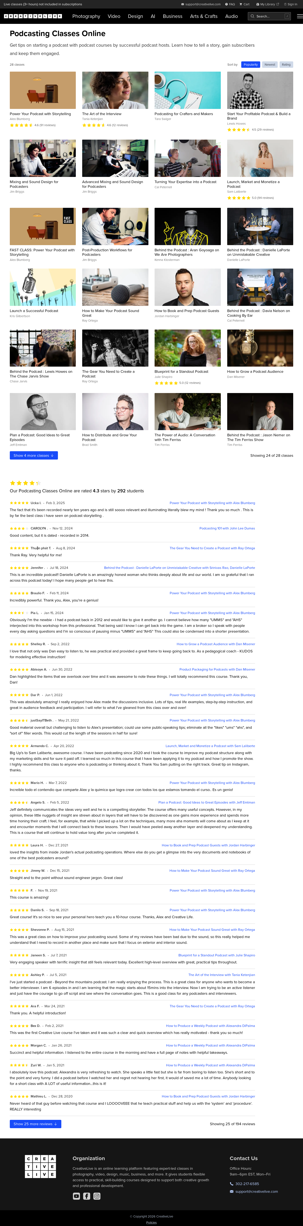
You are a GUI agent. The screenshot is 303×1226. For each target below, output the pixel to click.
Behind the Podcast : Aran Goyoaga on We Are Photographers (187, 252)
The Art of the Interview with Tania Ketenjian (221, 975)
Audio (231, 16)
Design (135, 16)
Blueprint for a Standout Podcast (181, 371)
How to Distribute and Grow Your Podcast (109, 437)
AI (153, 16)
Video (114, 16)
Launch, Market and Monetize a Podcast (253, 184)
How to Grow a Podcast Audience (255, 371)
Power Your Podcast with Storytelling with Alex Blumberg (212, 503)
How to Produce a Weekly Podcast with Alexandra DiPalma (210, 1026)
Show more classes (34, 455)
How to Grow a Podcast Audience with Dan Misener (216, 644)
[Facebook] (86, 1196)
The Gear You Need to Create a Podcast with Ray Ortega (212, 548)
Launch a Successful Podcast (34, 310)
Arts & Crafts (204, 16)
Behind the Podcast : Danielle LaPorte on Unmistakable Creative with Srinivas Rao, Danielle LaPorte (179, 568)
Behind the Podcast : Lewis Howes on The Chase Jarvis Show (41, 374)
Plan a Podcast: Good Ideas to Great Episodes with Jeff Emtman (206, 802)
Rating (286, 64)
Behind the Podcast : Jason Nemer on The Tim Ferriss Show (258, 437)
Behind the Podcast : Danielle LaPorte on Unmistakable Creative (258, 252)
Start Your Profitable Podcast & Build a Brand (258, 116)
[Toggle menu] (300, 16)
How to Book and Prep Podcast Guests (187, 310)
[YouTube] (76, 1196)
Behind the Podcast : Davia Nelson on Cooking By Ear (258, 313)
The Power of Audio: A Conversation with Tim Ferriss (185, 437)
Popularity (251, 64)
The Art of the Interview (101, 113)
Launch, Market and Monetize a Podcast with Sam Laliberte (210, 746)
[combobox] (269, 16)
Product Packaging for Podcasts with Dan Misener (217, 669)
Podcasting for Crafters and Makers (184, 113)
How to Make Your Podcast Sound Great (110, 313)
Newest (270, 64)
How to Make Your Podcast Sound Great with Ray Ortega (212, 871)
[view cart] (245, 4)
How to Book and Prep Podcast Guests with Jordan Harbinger (208, 845)
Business (172, 16)
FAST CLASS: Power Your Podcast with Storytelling (42, 252)
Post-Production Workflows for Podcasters (107, 252)
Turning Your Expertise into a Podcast (185, 181)
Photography (86, 16)
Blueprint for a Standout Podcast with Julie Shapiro (216, 955)
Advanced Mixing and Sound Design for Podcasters (112, 184)
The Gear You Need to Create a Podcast (108, 374)
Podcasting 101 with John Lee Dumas (227, 528)
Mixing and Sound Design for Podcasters (34, 184)
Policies (151, 1222)
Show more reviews (36, 1123)
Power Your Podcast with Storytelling (40, 113)
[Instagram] (97, 1196)
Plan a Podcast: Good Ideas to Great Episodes (40, 437)
